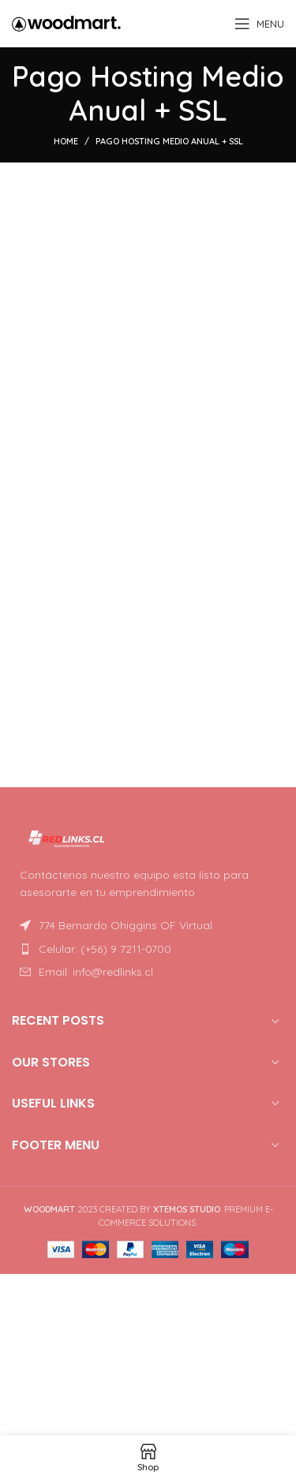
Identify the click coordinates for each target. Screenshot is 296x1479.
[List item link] (148, 949)
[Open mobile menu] (259, 23)
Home (66, 141)
